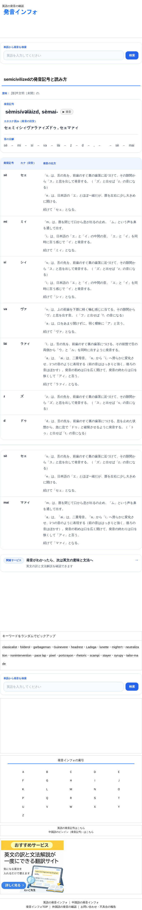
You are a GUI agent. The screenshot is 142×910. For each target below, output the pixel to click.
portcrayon (66, 655)
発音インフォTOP (37, 906)
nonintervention (20, 655)
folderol (25, 647)
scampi (94, 655)
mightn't (117, 647)
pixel (52, 655)
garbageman (42, 647)
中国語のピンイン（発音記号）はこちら (71, 831)
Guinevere (61, 647)
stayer (107, 655)
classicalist (9, 647)
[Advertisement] (33, 27)
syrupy (118, 655)
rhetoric (81, 655)
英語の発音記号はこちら (71, 828)
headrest (77, 647)
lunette (104, 647)
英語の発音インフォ (55, 902)
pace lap (40, 655)
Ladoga (91, 647)
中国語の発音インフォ (85, 902)
